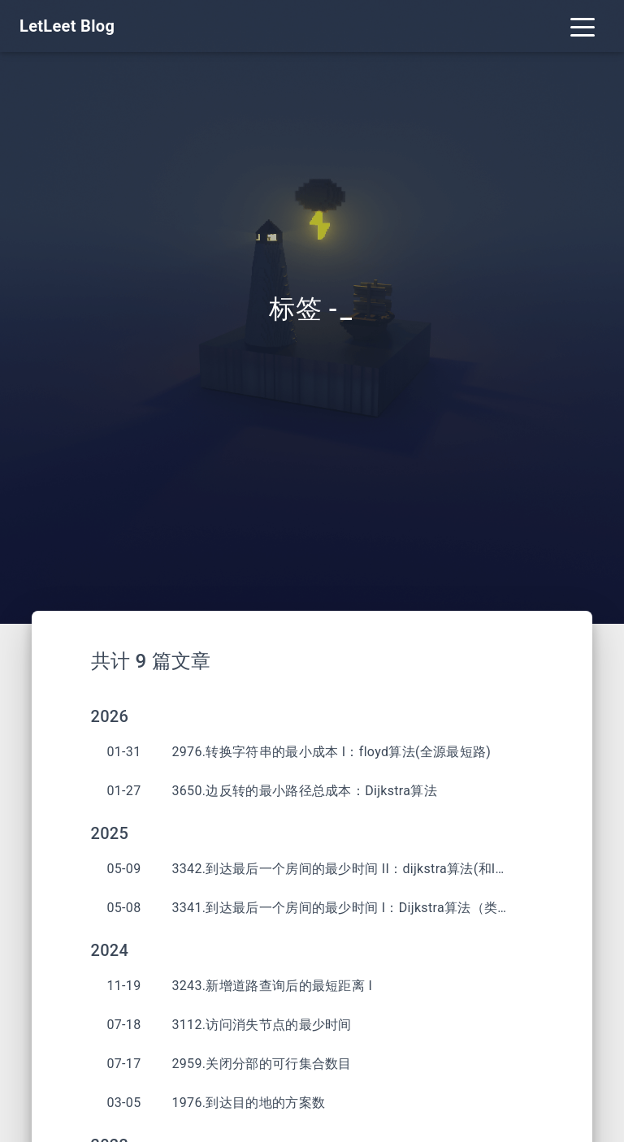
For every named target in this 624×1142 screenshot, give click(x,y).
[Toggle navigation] (582, 26)
